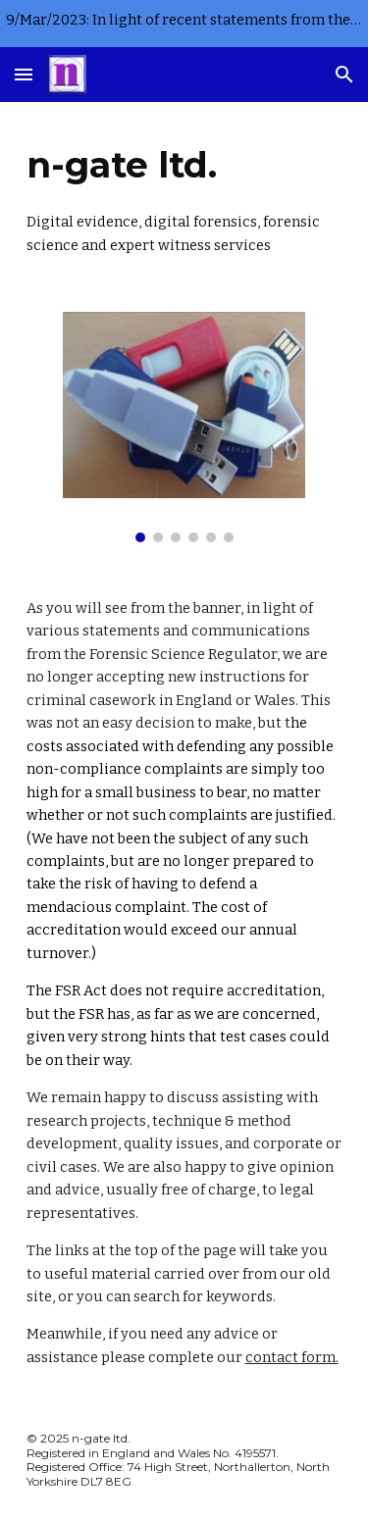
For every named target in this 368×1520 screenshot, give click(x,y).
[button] (23, 74)
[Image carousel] (183, 427)
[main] (184, 195)
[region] (184, 23)
